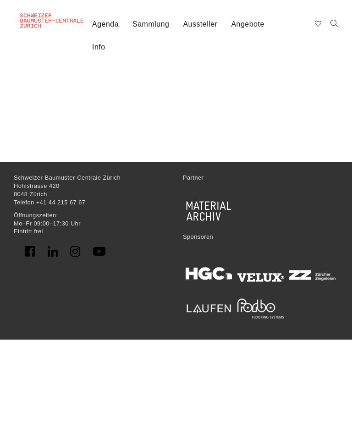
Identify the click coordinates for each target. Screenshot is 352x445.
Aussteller (200, 24)
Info (98, 47)
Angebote (247, 24)
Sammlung (150, 24)
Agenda (105, 24)
